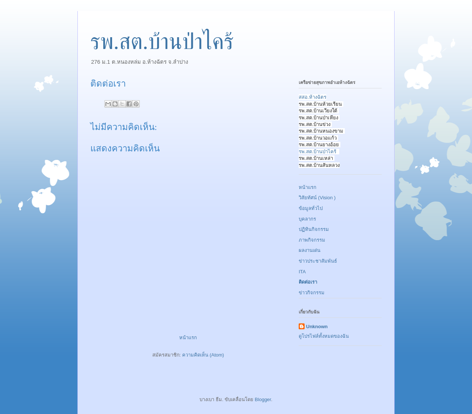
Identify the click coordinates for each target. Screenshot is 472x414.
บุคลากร (307, 219)
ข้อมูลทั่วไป (311, 208)
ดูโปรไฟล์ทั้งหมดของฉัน (324, 336)
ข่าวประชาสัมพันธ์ (318, 261)
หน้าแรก (188, 337)
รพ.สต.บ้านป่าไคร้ (162, 41)
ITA (302, 271)
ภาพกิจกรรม (312, 240)
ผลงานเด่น (309, 250)
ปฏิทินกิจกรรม (314, 229)
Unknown (317, 326)
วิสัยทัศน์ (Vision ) (317, 197)
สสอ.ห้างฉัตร (312, 97)
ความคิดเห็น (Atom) (203, 355)
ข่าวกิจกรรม (311, 292)
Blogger (263, 399)
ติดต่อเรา (308, 282)
